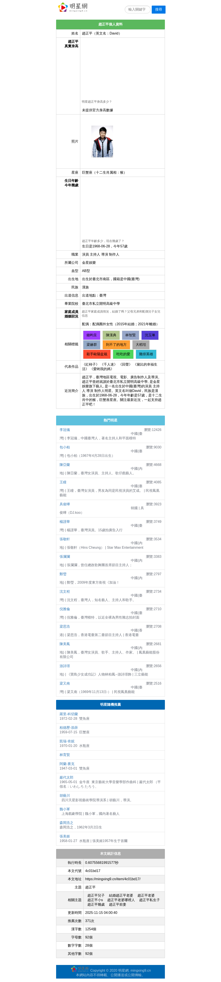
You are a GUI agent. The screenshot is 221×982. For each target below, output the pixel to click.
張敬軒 (65, 539)
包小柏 (65, 447)
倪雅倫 (65, 609)
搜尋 (158, 9)
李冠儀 (65, 430)
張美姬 (65, 836)
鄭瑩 (63, 574)
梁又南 (65, 683)
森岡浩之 (66, 823)
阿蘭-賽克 (67, 764)
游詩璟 (65, 666)
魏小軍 (65, 809)
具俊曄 (65, 504)
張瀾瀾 (65, 556)
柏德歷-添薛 (69, 727)
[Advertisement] (122, 69)
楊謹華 (65, 521)
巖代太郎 (66, 777)
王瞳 (63, 482)
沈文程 (65, 591)
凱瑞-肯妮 (67, 741)
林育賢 (65, 755)
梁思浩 (65, 626)
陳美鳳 (65, 644)
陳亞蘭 (65, 465)
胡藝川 (65, 795)
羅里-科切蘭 (69, 714)
